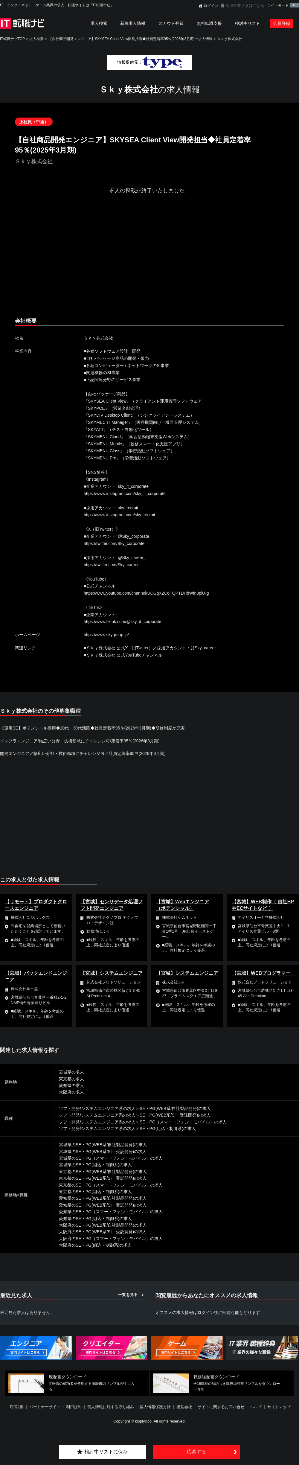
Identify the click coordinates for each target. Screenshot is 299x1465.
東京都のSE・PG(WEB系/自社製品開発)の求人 (103, 1171)
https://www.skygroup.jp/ (106, 634)
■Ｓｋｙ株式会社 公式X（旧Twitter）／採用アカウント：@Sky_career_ (151, 647)
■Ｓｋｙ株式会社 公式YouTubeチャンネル (123, 655)
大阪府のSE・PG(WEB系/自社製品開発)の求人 (103, 1225)
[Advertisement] (122, 261)
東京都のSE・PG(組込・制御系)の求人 (95, 1191)
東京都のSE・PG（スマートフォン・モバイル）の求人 (111, 1185)
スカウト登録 (171, 23)
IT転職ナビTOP (12, 39)
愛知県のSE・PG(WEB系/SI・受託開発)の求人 (103, 1205)
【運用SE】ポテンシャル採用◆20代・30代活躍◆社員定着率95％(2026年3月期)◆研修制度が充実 (92, 728)
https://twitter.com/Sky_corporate (114, 543)
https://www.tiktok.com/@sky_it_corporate (122, 621)
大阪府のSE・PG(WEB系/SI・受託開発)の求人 (103, 1231)
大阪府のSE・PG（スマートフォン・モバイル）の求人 (111, 1238)
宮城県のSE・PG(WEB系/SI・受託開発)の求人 (103, 1151)
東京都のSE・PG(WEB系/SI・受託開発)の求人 (103, 1178)
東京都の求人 (71, 1078)
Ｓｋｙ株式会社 (229, 39)
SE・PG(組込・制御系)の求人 (168, 1128)
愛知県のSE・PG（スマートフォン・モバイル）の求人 (111, 1211)
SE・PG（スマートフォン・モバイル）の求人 (183, 1122)
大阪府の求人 (71, 1092)
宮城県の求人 (71, 1072)
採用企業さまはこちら (244, 5)
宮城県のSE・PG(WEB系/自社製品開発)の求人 (103, 1144)
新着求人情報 (132, 23)
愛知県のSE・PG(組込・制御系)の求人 (95, 1218)
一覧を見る (128, 1294)
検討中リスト (247, 23)
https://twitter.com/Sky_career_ (112, 564)
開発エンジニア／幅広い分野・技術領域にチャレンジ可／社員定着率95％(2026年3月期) (83, 753)
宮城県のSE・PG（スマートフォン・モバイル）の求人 (111, 1158)
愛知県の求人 (71, 1085)
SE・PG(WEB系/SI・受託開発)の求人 (175, 1115)
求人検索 (99, 23)
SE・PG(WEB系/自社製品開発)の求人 (175, 1108)
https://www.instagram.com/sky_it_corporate (125, 493)
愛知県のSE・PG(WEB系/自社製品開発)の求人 (103, 1198)
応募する (196, 1451)
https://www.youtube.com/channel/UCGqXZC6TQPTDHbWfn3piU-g (146, 593)
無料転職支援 (209, 23)
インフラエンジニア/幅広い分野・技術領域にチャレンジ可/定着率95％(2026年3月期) (80, 740)
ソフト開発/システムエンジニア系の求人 (97, 1108)
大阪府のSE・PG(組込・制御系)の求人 (95, 1245)
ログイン (211, 6)
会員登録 (281, 23)
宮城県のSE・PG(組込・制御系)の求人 (95, 1164)
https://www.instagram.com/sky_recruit (119, 514)
